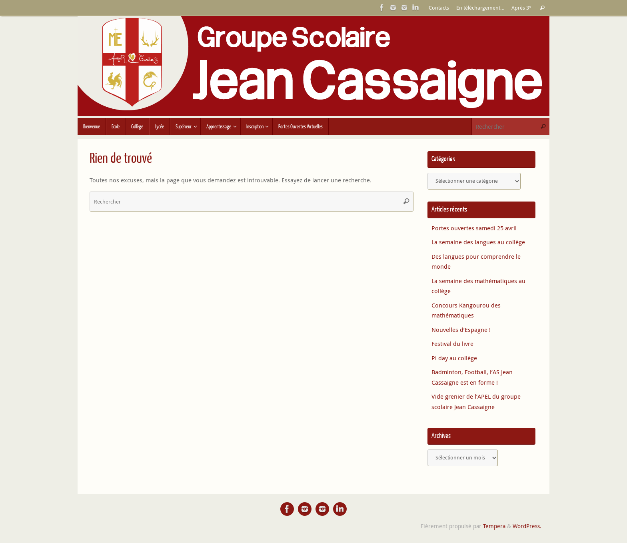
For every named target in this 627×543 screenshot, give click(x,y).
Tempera (494, 526)
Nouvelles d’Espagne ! (461, 329)
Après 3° (521, 7)
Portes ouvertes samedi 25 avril (474, 228)
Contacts (439, 7)
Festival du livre (452, 343)
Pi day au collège (454, 358)
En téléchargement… (480, 7)
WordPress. (527, 526)
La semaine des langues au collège (478, 242)
